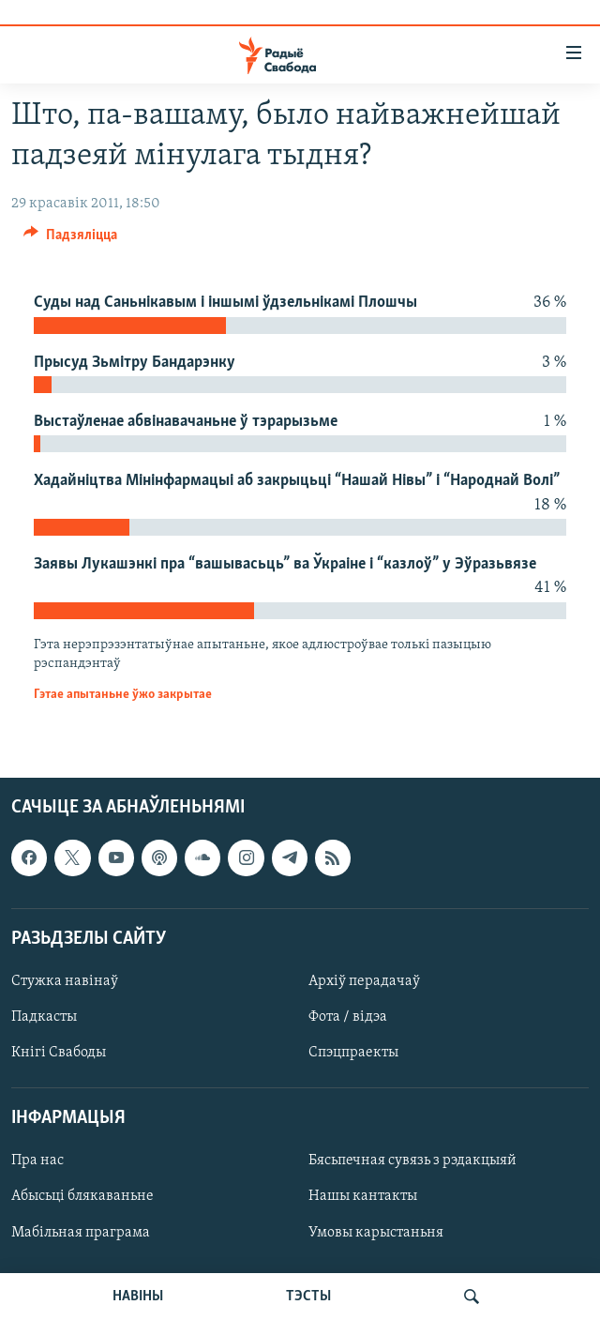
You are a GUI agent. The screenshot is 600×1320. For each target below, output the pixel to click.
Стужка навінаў (64, 981)
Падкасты (44, 1016)
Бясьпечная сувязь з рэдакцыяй (412, 1161)
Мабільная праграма (80, 1232)
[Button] (70, 239)
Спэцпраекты (353, 1052)
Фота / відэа (347, 1016)
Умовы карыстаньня (375, 1232)
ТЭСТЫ (308, 1296)
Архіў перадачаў (364, 981)
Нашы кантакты (362, 1197)
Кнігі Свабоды (58, 1052)
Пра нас (37, 1161)
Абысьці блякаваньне (82, 1197)
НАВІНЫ (137, 1296)
